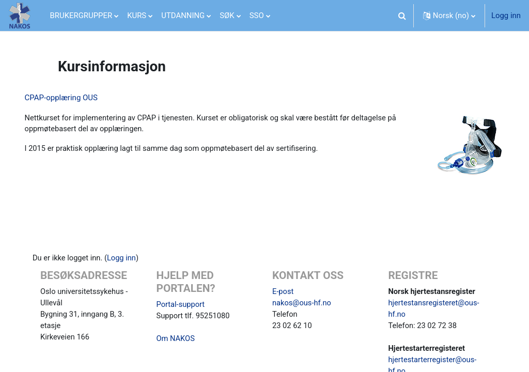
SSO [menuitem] (257, 15)
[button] (402, 15)
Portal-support (185, 305)
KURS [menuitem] (136, 15)
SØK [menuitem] (227, 15)
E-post (283, 292)
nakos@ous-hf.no (302, 304)
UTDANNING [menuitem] (183, 15)
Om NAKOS (180, 340)
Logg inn (506, 15)
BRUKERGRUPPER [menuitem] (81, 15)
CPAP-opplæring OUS (75, 97)
